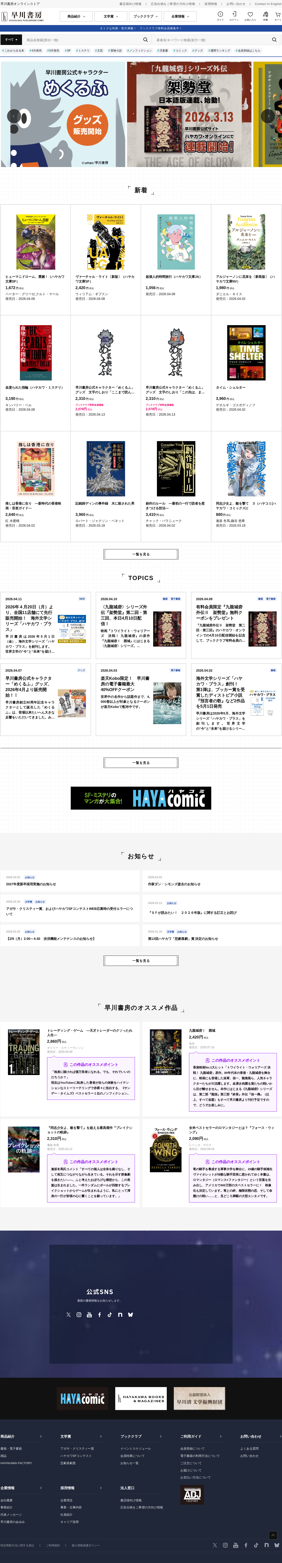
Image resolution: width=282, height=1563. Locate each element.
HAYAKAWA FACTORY (16, 1463)
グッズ (198, 50)
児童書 (164, 50)
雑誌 (3, 1456)
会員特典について (132, 1456)
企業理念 (66, 1500)
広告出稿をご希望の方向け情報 (173, 4)
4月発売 (37, 50)
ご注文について (191, 1463)
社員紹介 (66, 1514)
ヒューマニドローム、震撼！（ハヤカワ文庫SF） (34, 279)
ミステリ (83, 50)
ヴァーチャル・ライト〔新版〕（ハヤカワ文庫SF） (104, 279)
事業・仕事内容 (71, 1507)
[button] (14, 116)
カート (278, 20)
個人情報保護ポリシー (86, 1545)
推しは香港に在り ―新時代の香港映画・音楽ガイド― (33, 506)
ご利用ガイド (190, 1436)
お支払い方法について (195, 1477)
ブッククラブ (130, 1436)
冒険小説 (116, 50)
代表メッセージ (11, 1514)
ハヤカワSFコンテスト (76, 1456)
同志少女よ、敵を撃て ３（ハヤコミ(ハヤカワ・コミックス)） (246, 506)
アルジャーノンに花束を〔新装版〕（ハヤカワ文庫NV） (245, 279)
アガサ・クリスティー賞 (77, 1448)
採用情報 (210, 4)
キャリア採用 (69, 1522)
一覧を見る (141, 554)
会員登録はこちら (249, 50)
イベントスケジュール (135, 1448)
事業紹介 (6, 1507)
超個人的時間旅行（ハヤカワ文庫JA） (174, 277)
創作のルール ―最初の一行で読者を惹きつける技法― (175, 506)
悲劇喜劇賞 (68, 1463)
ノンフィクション (140, 50)
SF (68, 50)
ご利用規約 (53, 1545)
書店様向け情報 (130, 4)
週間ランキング (220, 50)
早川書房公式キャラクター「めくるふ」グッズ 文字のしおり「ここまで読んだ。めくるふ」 (104, 390)
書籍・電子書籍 (11, 1448)
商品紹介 (7, 1436)
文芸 (100, 50)
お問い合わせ (235, 4)
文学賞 (65, 1436)
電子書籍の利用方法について (200, 1456)
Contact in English (268, 4)
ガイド (220, 20)
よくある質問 (249, 1448)
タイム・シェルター (230, 387)
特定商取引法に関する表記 (17, 1545)
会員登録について (192, 1448)
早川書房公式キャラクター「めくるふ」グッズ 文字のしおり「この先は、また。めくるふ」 (175, 390)
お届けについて (191, 1470)
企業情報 (7, 1488)
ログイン (234, 20)
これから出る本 (14, 50)
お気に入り (250, 20)
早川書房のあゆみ (12, 1522)
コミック (181, 50)
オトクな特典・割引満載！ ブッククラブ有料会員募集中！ (141, 28)
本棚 (265, 20)
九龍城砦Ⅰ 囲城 (202, 1030)
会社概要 (6, 1500)
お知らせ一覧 (129, 1463)
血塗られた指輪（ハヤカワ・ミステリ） (34, 387)
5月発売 (54, 50)
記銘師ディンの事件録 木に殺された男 (104, 503)
